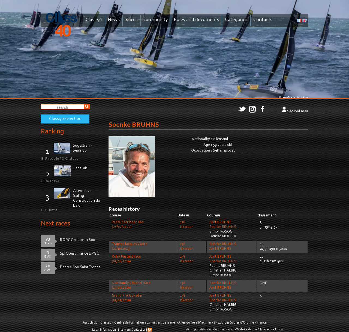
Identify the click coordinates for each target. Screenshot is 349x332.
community (155, 19)
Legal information (104, 329)
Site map (124, 329)
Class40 (94, 19)
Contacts (262, 19)
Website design (246, 329)
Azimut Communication (218, 329)
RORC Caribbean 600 (77, 240)
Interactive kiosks (272, 329)
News (114, 19)
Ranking (52, 131)
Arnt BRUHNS (220, 222)
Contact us (139, 329)
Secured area (297, 111)
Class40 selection (65, 119)
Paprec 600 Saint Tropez (80, 267)
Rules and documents (196, 19)
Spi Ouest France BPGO (80, 254)
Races (131, 19)
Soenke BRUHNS (222, 227)
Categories (236, 19)
